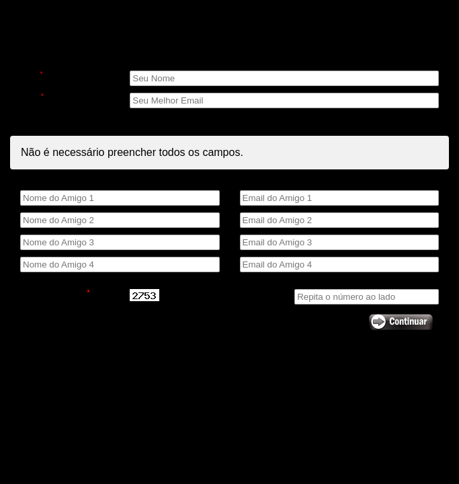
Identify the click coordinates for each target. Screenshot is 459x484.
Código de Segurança (54, 292)
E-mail (32, 96)
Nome (31, 74)
